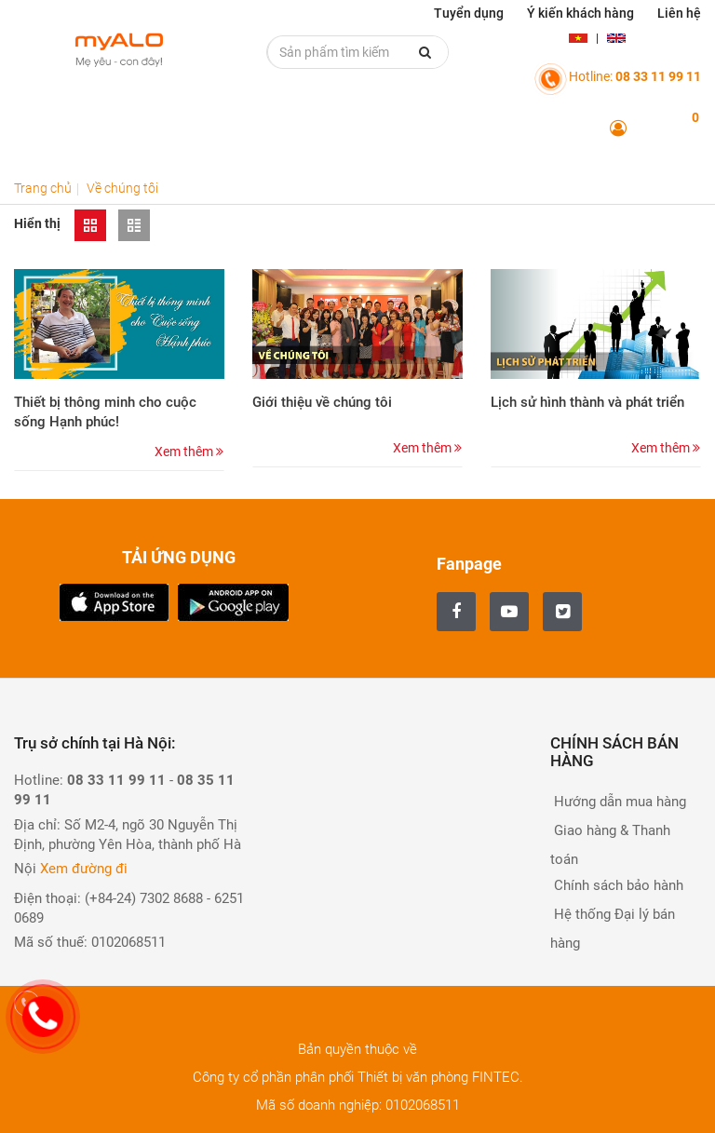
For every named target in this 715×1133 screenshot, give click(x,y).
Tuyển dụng (469, 13)
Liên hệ (679, 13)
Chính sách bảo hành (616, 885)
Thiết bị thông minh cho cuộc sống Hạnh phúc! (105, 412)
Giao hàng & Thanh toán (610, 845)
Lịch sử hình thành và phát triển (587, 402)
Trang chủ (43, 188)
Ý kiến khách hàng (580, 13)
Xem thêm (189, 451)
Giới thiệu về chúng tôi (322, 402)
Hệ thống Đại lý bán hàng (612, 928)
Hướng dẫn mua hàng (618, 801)
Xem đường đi (84, 868)
